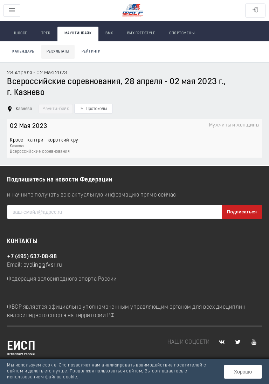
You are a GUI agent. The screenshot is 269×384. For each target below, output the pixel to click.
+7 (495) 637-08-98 (32, 257)
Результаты (58, 52)
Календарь (23, 52)
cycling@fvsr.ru (42, 265)
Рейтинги (91, 52)
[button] (93, 109)
